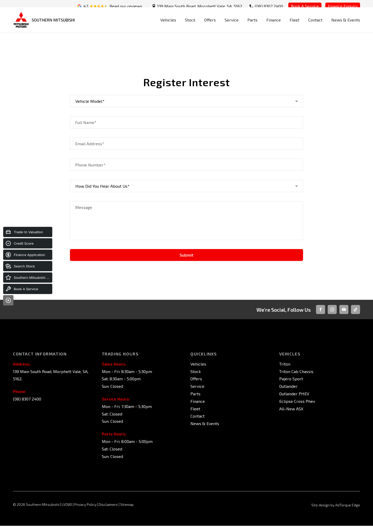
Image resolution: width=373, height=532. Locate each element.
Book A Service (305, 6)
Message (83, 207)
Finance (273, 25)
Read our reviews (126, 6)
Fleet (294, 25)
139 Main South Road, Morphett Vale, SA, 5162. (200, 6)
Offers (210, 25)
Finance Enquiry (342, 6)
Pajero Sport (291, 378)
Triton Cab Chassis (296, 371)
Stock (190, 25)
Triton (284, 363)
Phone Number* (90, 164)
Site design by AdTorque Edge (335, 505)
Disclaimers (109, 504)
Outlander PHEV (294, 393)
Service (232, 25)
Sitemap (127, 504)
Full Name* (85, 122)
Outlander (288, 386)
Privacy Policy (85, 504)
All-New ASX (291, 408)
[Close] (8, 300)
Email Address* (89, 143)
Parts (252, 25)
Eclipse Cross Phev (297, 401)
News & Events (345, 25)
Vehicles (168, 25)
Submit (186, 254)
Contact (315, 25)
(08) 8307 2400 (269, 6)
